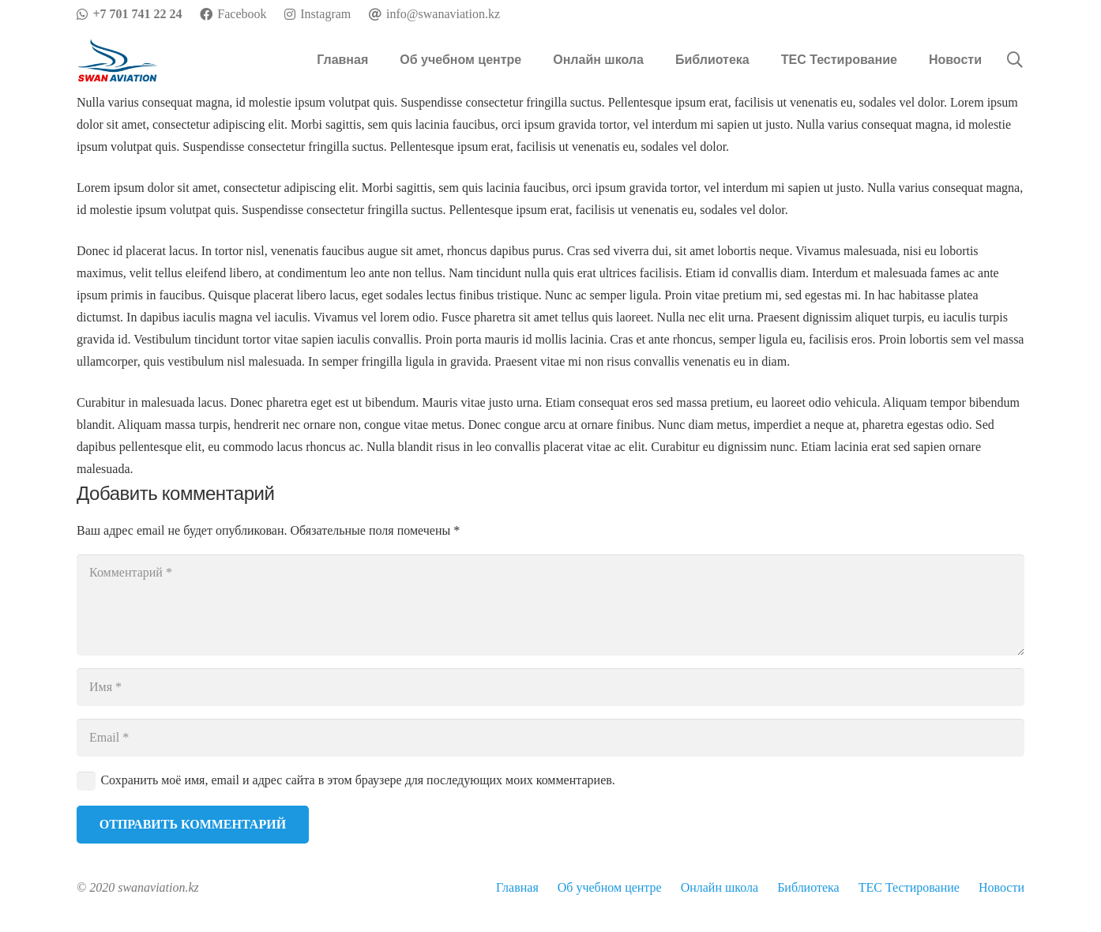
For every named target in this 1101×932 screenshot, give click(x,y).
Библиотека (808, 887)
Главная (517, 887)
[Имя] (550, 687)
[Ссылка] (118, 60)
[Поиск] (1015, 60)
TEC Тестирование (909, 887)
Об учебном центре (610, 887)
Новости (1001, 887)
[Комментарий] (550, 605)
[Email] (550, 738)
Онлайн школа (719, 887)
